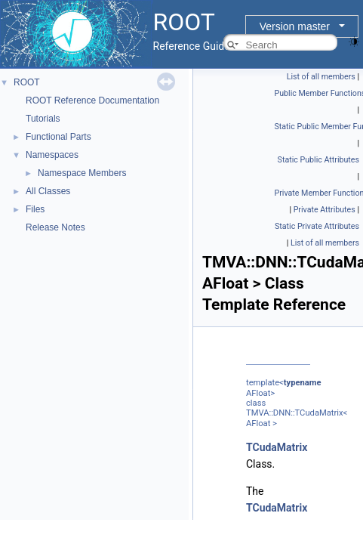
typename (302, 383)
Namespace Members (82, 173)
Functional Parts (58, 136)
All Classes (48, 191)
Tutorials (43, 118)
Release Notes (55, 227)
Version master (295, 26)
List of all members (321, 77)
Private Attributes (324, 210)
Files (35, 209)
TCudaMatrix (276, 447)
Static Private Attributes (317, 226)
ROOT (27, 82)
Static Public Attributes (318, 160)
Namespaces (52, 155)
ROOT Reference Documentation (92, 100)
